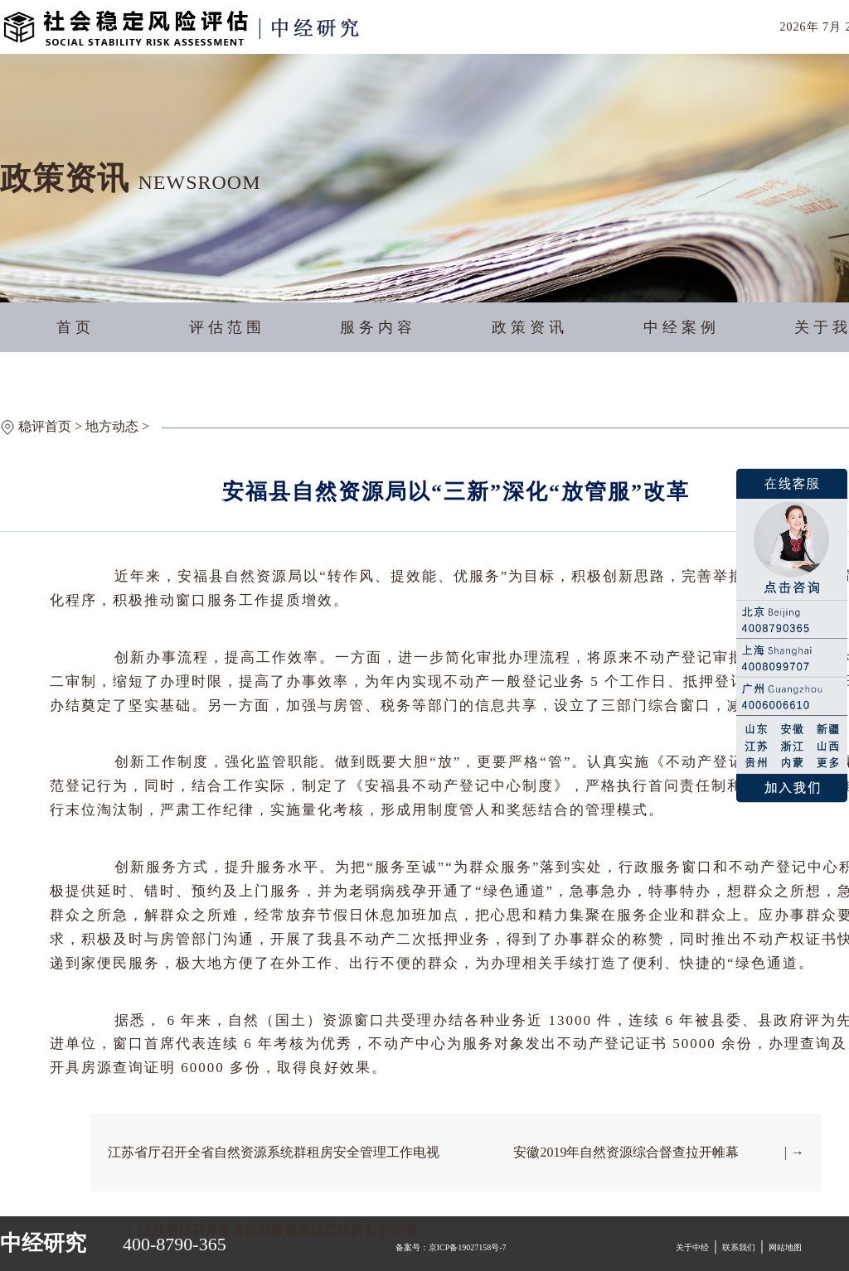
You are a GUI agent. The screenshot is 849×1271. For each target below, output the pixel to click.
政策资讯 (530, 327)
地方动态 (111, 426)
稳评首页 (44, 426)
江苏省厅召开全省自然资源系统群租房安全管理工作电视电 (273, 1168)
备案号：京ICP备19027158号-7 (451, 1247)
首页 (75, 327)
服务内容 (378, 327)
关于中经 (692, 1247)
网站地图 (785, 1247)
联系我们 (738, 1247)
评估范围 (227, 327)
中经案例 (681, 327)
